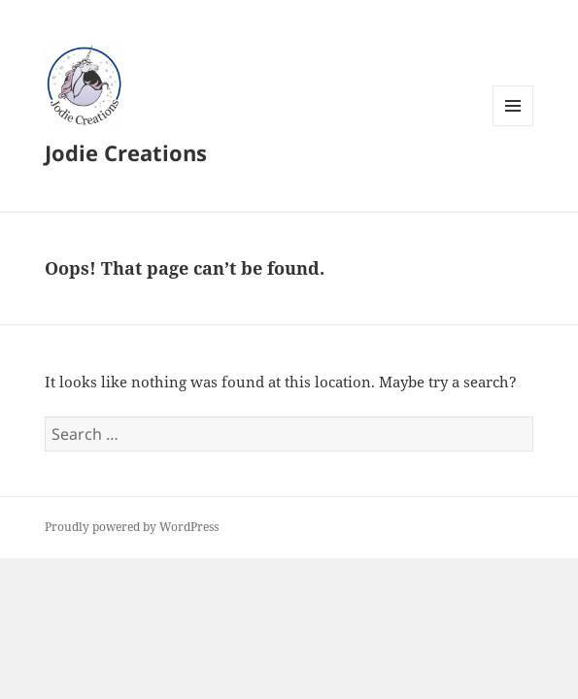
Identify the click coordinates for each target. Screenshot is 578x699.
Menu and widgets (513, 125)
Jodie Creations (126, 152)
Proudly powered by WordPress (132, 526)
